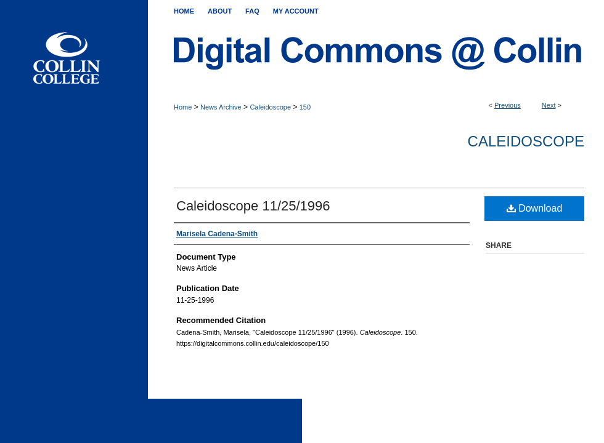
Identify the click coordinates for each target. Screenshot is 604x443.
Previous (507, 105)
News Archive (221, 107)
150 (305, 107)
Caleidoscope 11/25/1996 (253, 206)
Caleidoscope (270, 107)
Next (549, 105)
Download (535, 208)
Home (183, 107)
